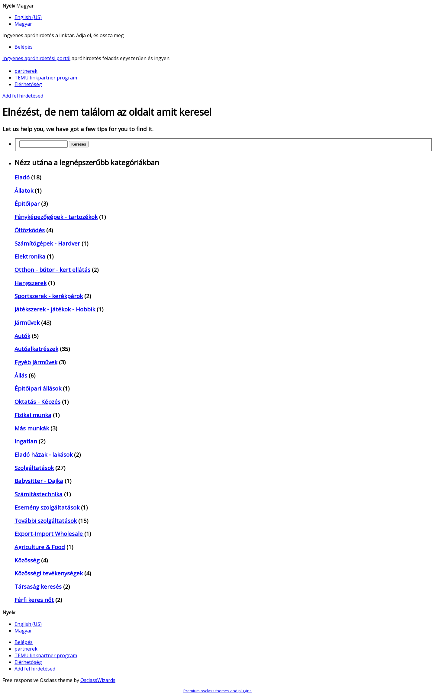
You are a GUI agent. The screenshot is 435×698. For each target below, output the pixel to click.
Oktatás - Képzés (37, 401)
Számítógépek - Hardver (47, 243)
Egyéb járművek (35, 362)
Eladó (22, 177)
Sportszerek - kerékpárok (48, 296)
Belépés (23, 46)
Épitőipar (27, 203)
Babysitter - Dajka (38, 480)
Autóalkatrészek (36, 348)
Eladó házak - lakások (43, 454)
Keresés (78, 144)
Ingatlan (25, 441)
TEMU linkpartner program (45, 77)
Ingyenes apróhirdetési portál (36, 58)
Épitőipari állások (37, 388)
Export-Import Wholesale (49, 533)
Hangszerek (30, 283)
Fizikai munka (32, 415)
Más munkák (31, 428)
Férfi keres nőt (34, 599)
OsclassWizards (97, 680)
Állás (20, 375)
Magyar (23, 24)
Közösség (27, 560)
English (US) (28, 17)
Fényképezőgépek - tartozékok (56, 216)
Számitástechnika (38, 494)
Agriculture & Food (39, 547)
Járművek (27, 322)
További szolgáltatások (45, 520)
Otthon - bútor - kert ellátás (52, 269)
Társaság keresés (38, 586)
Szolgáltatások (34, 467)
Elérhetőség (28, 84)
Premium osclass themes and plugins (217, 690)
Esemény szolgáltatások (46, 507)
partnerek (25, 71)
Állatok (23, 190)
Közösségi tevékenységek (48, 573)
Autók (22, 335)
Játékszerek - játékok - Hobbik (54, 309)
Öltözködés (29, 230)
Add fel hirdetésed (22, 95)
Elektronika (29, 256)
